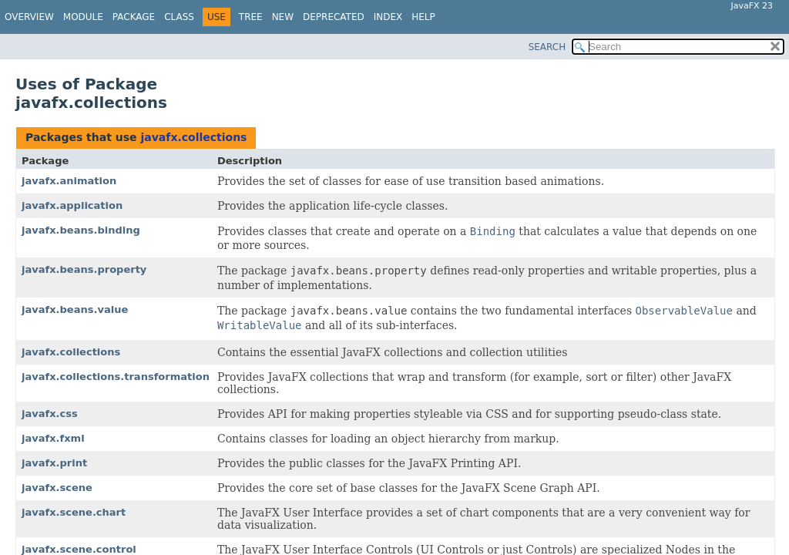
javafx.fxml (53, 438)
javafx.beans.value (75, 309)
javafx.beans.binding (81, 230)
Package (133, 17)
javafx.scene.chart (74, 512)
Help (423, 17)
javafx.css (50, 413)
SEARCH (547, 47)
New (283, 17)
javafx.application (72, 205)
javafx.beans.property (84, 269)
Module (83, 17)
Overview (29, 17)
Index (388, 17)
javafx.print (54, 463)
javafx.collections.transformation (116, 376)
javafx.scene (57, 487)
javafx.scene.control (79, 549)
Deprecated (333, 17)
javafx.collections (193, 137)
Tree (251, 17)
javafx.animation (69, 181)
